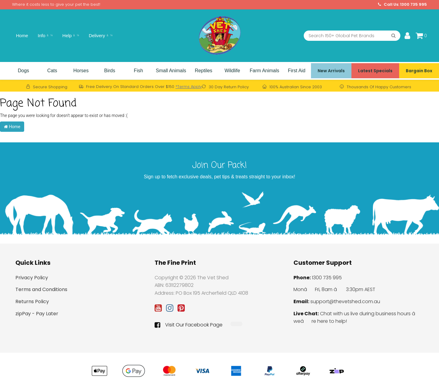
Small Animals (171, 70)
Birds (109, 70)
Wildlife (232, 70)
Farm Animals (264, 70)
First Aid (297, 70)
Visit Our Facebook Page (189, 325)
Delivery (101, 35)
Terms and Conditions (41, 289)
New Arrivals (331, 71)
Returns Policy (32, 301)
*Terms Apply (188, 86)
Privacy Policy (31, 277)
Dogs (23, 70)
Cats (52, 70)
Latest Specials (375, 71)
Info (45, 35)
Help (70, 35)
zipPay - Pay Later (36, 313)
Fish (138, 70)
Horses (81, 70)
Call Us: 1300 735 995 (402, 4)
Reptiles (203, 70)
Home (22, 35)
